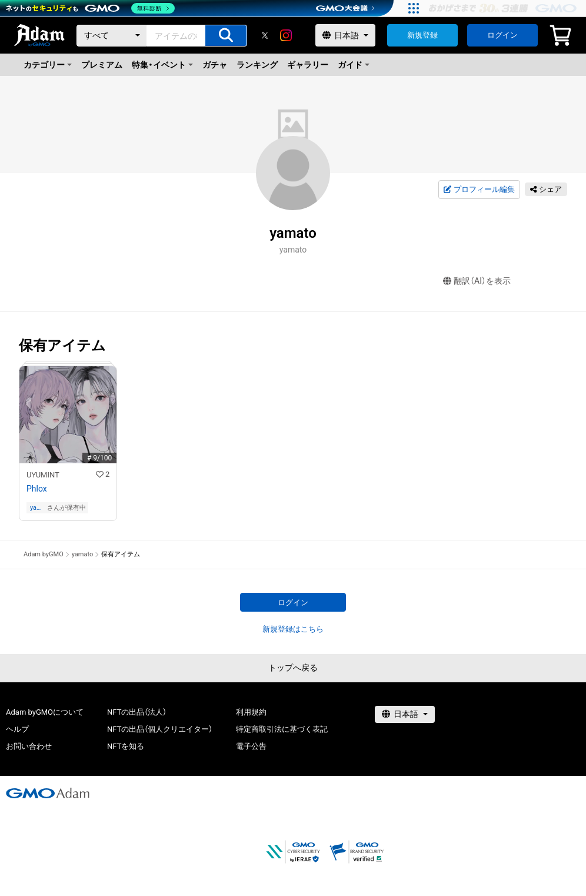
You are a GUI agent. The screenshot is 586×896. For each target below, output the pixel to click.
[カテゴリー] (111, 36)
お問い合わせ (29, 746)
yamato (38, 508)
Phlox (36, 488)
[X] (265, 35)
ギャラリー (307, 65)
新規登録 (422, 35)
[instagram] (286, 35)
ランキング (257, 65)
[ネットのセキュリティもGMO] (90, 8)
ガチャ (214, 64)
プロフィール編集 (479, 189)
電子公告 (251, 746)
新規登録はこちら (293, 629)
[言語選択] (345, 35)
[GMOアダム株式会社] (47, 793)
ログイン (502, 35)
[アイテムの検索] (226, 36)
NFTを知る (125, 746)
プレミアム (101, 64)
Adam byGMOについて (45, 712)
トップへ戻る (293, 667)
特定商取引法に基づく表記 (282, 729)
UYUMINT (42, 474)
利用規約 (251, 712)
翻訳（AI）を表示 (477, 281)
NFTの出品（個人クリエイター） (159, 729)
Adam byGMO (44, 554)
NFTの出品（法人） (137, 712)
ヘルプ (17, 729)
